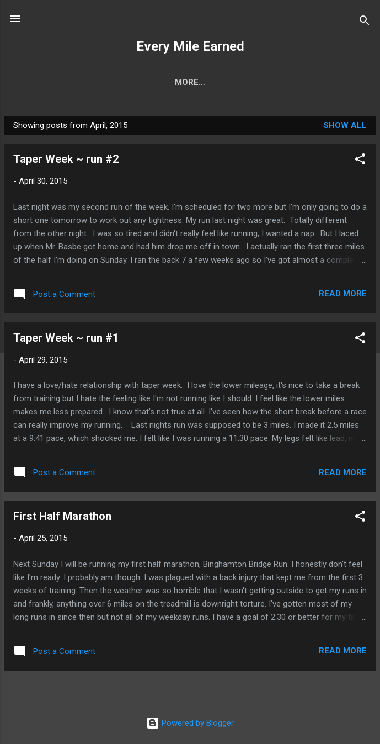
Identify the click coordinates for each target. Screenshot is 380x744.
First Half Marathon (62, 516)
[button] (360, 160)
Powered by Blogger (190, 723)
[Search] (364, 22)
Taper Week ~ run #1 (66, 337)
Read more (343, 294)
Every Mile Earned (190, 46)
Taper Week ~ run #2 (66, 159)
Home (146, 82)
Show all (345, 125)
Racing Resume (212, 82)
